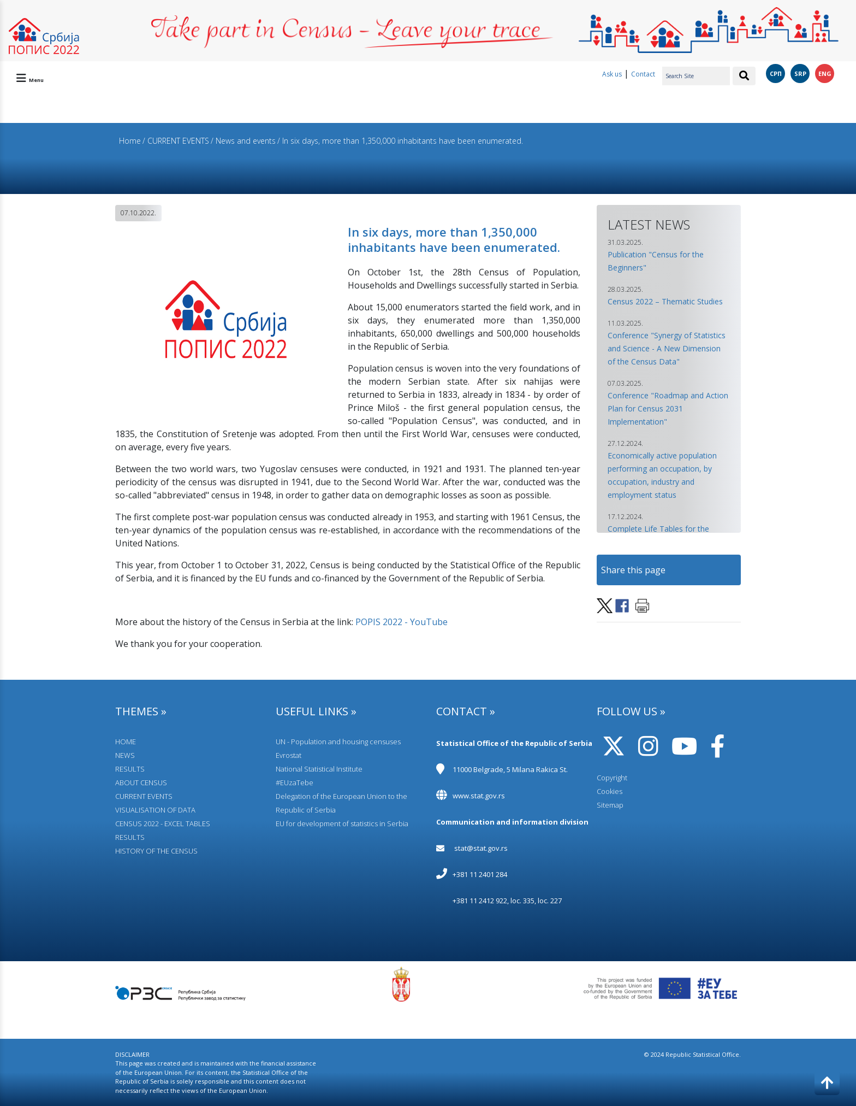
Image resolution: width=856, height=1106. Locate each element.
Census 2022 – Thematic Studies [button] (665, 301)
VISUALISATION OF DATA (155, 810)
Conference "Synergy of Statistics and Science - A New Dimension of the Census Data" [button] (667, 348)
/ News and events (243, 141)
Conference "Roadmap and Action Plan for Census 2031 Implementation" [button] (668, 408)
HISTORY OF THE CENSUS (156, 851)
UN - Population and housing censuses (338, 741)
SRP (800, 73)
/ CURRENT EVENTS (175, 141)
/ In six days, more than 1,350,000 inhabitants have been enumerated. (400, 141)
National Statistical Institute (319, 769)
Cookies (609, 791)
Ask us (612, 74)
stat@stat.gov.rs (481, 848)
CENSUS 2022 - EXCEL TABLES (162, 823)
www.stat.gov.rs (479, 796)
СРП (776, 73)
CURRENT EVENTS (144, 796)
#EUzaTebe (294, 782)
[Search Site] (696, 76)
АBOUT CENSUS (141, 782)
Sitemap (610, 805)
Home (130, 141)
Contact (643, 74)
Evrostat (288, 755)
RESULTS (130, 769)
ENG (824, 73)
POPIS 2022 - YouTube (401, 622)
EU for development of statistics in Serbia (342, 823)
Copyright (612, 778)
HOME (125, 741)
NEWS (125, 755)
